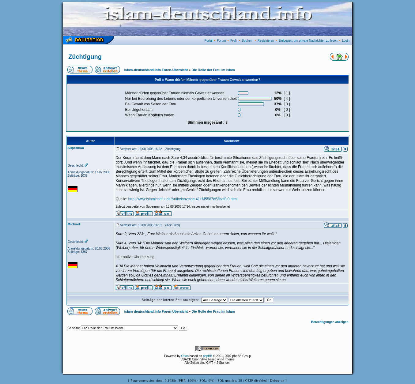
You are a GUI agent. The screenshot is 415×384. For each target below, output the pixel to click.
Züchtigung (85, 56)
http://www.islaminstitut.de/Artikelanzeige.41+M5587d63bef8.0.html (183, 199)
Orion (185, 356)
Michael (74, 224)
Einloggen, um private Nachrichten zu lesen (308, 40)
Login (345, 40)
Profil (233, 40)
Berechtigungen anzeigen (330, 322)
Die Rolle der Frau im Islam (213, 70)
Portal (209, 40)
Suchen (247, 40)
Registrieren (266, 40)
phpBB (207, 356)
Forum (221, 40)
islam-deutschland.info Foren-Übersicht (156, 70)
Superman (76, 148)
